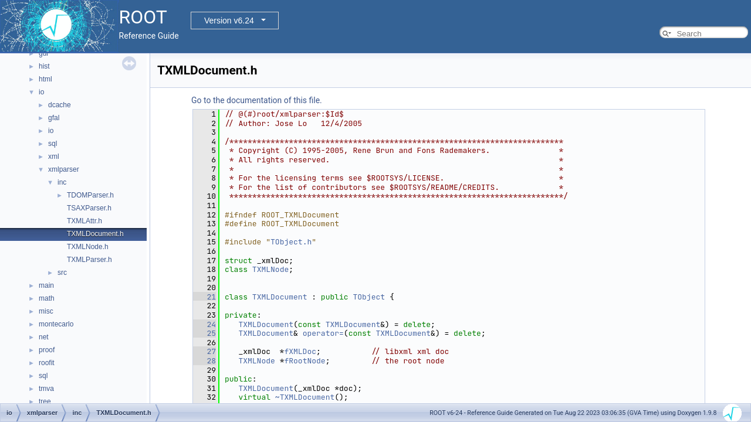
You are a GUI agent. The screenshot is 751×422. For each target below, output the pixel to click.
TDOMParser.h (90, 195)
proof (47, 350)
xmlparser (63, 169)
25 (204, 333)
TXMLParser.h (89, 260)
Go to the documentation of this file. (256, 100)
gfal (53, 118)
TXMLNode (270, 269)
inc (61, 182)
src (62, 272)
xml (53, 156)
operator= (323, 333)
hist (44, 66)
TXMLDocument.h (95, 234)
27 (204, 351)
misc (46, 311)
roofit (47, 363)
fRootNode (304, 361)
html (45, 79)
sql (52, 143)
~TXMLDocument (304, 397)
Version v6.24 (229, 20)
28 (204, 361)
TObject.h (291, 242)
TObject (369, 297)
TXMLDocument (279, 297)
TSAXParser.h (89, 208)
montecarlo (56, 324)
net (44, 337)
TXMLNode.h (88, 247)
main (46, 285)
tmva (46, 388)
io (41, 92)
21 (204, 297)
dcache (59, 105)
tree (45, 401)
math (47, 298)
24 (204, 324)
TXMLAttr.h (84, 221)
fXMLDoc (300, 351)
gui (43, 53)
